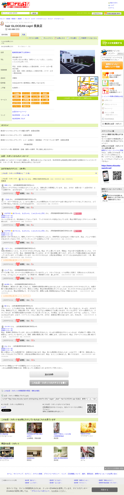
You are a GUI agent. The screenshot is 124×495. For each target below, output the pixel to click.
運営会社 (90, 474)
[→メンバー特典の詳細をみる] (112, 96)
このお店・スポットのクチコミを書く (49, 383)
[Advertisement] (69, 5)
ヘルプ (112, 5)
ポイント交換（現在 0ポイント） (111, 114)
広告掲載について (74, 474)
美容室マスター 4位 (7, 328)
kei (5, 306)
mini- (6, 185)
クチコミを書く (34, 38)
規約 (83, 474)
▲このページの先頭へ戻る (114, 468)
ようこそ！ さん (84, 13)
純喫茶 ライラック (87, 458)
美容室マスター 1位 (7, 215)
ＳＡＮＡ (8, 326)
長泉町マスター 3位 (7, 330)
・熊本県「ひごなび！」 (55, 480)
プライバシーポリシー (51, 474)
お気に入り (61, 38)
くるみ (7, 199)
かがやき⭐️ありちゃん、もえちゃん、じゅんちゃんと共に (25, 213)
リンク (63, 474)
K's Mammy (4, 434)
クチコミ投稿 (37, 474)
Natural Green (85, 434)
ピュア (7, 270)
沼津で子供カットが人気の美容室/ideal (62, 435)
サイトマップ (18, 474)
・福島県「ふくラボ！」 (31, 482)
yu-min (7, 284)
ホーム (112, 7)
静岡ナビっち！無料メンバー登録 (112, 65)
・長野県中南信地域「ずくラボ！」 (108, 482)
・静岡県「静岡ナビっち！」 (81, 480)
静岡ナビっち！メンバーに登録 (112, 150)
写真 (23, 34)
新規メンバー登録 (112, 13)
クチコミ (15, 34)
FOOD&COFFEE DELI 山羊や (34, 435)
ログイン (97, 13)
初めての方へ (114, 2)
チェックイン (48, 38)
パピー (7, 248)
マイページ (108, 108)
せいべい (25, 179)
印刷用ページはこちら (89, 38)
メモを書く (73, 38)
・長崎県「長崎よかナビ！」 (106, 480)
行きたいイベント (111, 104)
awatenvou (30, 458)
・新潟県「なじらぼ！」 (55, 482)
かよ (6, 346)
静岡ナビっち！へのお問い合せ (106, 474)
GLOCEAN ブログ (18, 119)
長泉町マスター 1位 (7, 217)
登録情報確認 (109, 119)
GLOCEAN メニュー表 (20, 115)
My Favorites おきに (7, 458)
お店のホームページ (19, 112)
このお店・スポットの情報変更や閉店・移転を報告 (22, 391)
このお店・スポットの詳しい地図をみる (77, 98)
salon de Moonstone (61, 458)
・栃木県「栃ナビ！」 (30, 480)
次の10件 (49, 374)
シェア (3, 407)
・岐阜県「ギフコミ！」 (80, 482)
